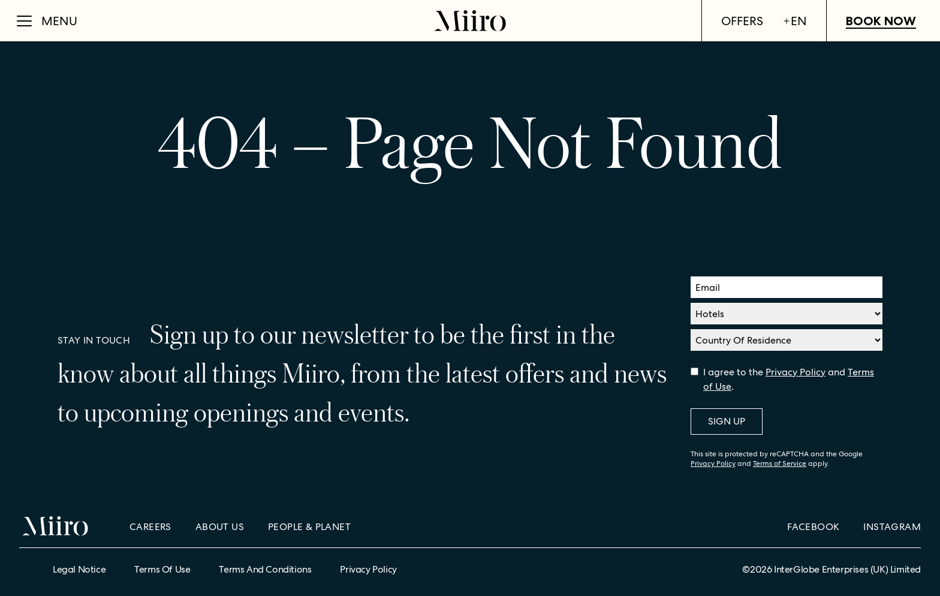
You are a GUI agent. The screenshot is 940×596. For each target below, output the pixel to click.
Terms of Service (779, 463)
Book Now (881, 21)
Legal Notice (79, 569)
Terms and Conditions (265, 569)
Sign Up (726, 421)
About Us (219, 526)
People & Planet (309, 526)
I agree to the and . (788, 379)
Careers (150, 526)
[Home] (470, 20)
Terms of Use (162, 569)
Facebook (813, 526)
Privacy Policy (795, 372)
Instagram (892, 526)
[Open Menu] (47, 21)
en (794, 21)
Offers (742, 21)
